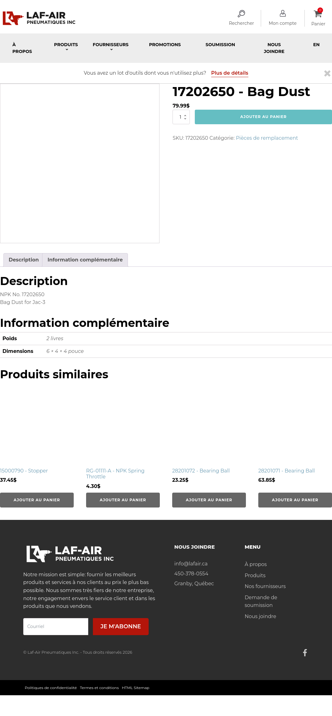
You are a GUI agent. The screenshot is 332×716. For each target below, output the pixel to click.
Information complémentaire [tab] (85, 260)
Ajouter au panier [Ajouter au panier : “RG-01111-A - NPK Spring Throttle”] (123, 500)
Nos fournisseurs (265, 586)
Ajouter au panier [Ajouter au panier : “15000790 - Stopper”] (37, 500)
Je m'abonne (121, 626)
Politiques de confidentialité (51, 687)
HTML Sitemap (136, 687)
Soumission (220, 44)
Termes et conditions (99, 687)
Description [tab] (24, 260)
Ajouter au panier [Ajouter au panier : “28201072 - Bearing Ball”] (209, 500)
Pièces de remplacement (267, 138)
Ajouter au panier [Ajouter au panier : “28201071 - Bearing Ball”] (295, 500)
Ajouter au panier (263, 116)
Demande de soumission (261, 601)
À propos (22, 48)
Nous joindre (274, 48)
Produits (255, 575)
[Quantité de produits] (181, 117)
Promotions (165, 44)
